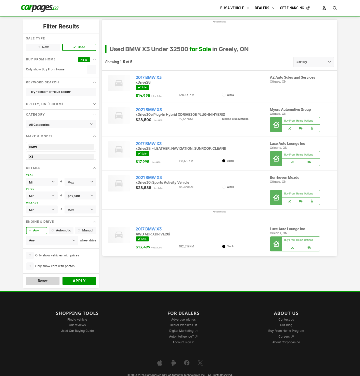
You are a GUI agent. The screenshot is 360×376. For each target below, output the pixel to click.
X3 (61, 157)
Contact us (286, 319)
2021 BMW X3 (149, 109)
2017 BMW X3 (149, 77)
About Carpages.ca (286, 342)
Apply (79, 281)
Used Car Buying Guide (77, 331)
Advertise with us (183, 319)
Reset (43, 281)
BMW (61, 147)
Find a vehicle (77, 319)
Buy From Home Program (286, 331)
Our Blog (286, 325)
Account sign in (183, 342)
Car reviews (77, 325)
